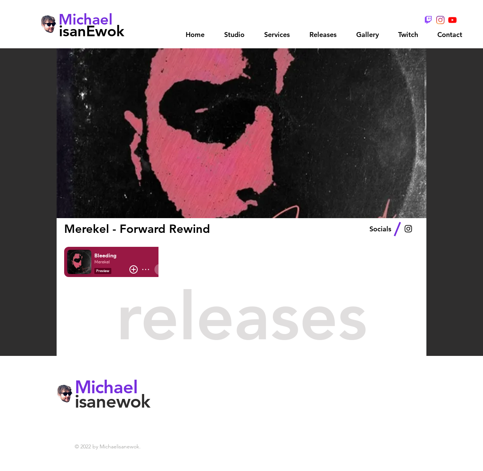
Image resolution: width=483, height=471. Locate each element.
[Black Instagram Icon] (408, 229)
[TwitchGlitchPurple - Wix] (428, 20)
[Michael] (85, 19)
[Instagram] (440, 20)
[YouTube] (452, 20)
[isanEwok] (92, 31)
